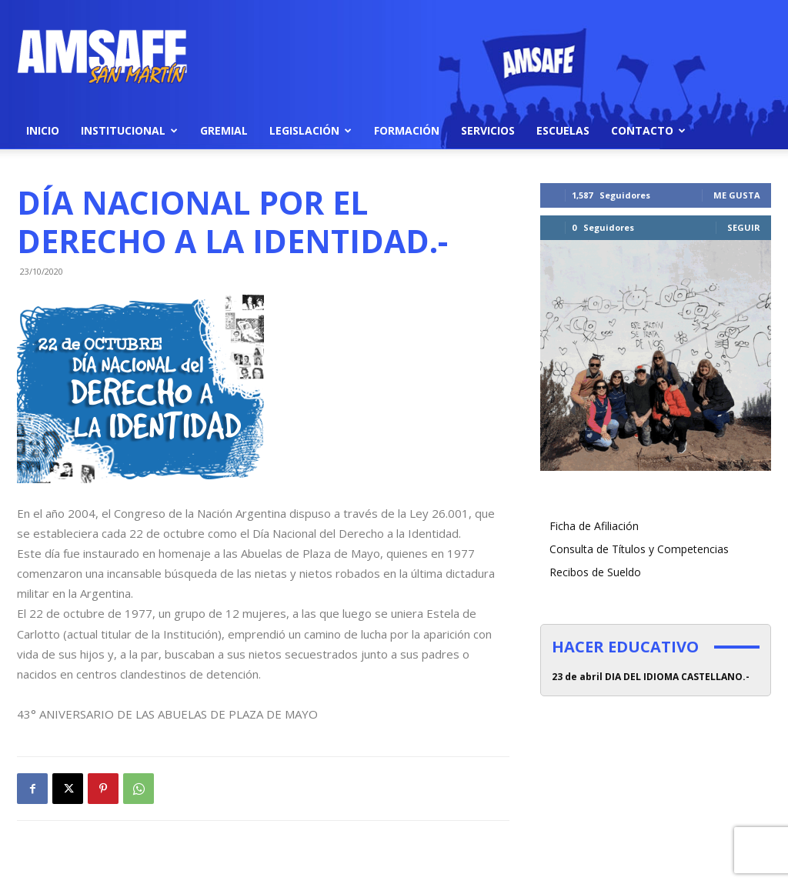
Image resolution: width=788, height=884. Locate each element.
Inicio (42, 130)
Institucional (129, 130)
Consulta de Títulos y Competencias (639, 549)
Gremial (224, 130)
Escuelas (562, 130)
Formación (406, 130)
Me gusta (736, 195)
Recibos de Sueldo (595, 572)
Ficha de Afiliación (594, 526)
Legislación (310, 130)
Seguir (743, 227)
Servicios (488, 130)
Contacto (648, 130)
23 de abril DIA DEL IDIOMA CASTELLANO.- (651, 676)
